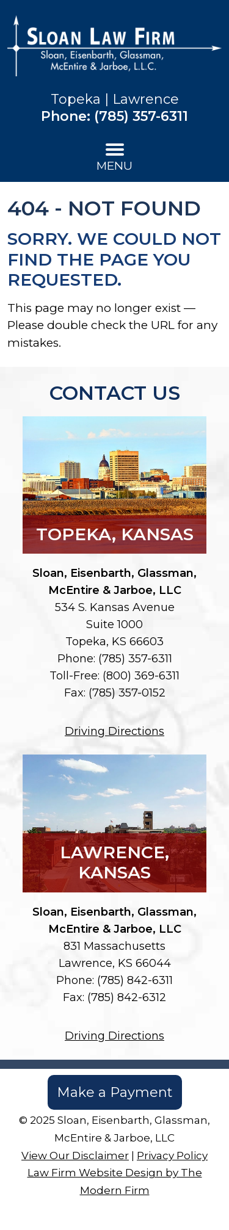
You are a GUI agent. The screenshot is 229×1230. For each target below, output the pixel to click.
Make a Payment (115, 1092)
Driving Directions (114, 731)
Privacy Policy (172, 1155)
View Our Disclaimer (75, 1155)
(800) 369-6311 (141, 675)
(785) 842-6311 (135, 980)
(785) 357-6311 (141, 116)
